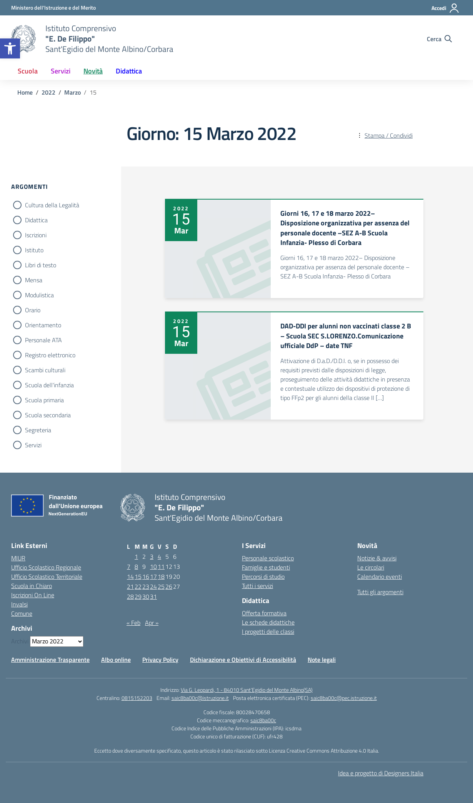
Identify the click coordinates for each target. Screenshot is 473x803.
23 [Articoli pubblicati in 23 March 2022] (145, 586)
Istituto (34, 250)
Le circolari (370, 567)
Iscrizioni (36, 235)
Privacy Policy (160, 659)
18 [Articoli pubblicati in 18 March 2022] (161, 576)
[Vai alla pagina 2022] (48, 92)
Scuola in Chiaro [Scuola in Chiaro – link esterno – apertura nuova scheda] (31, 585)
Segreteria (38, 430)
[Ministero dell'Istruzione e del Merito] (53, 7)
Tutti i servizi (257, 585)
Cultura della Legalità (52, 205)
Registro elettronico (50, 355)
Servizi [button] (60, 71)
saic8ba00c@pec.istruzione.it (344, 698)
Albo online (116, 659)
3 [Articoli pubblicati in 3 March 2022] (151, 556)
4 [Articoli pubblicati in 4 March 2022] (159, 556)
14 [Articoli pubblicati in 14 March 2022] (130, 576)
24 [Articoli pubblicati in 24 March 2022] (153, 586)
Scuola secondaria (48, 415)
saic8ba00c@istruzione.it (200, 698)
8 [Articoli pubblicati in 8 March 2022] (136, 566)
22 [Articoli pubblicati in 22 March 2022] (138, 586)
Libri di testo (40, 265)
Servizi (33, 445)
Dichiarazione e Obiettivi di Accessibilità (243, 659)
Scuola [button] (28, 71)
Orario (32, 310)
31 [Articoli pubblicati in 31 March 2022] (153, 596)
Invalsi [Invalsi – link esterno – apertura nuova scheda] (19, 604)
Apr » (151, 622)
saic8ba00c (263, 720)
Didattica (36, 220)
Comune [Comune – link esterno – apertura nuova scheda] (21, 613)
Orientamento (43, 325)
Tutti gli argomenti (380, 591)
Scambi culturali (45, 370)
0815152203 (137, 698)
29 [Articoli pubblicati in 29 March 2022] (138, 596)
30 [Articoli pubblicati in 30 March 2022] (145, 596)
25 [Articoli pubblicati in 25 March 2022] (161, 586)
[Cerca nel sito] (439, 39)
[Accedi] (445, 8)
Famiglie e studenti (266, 567)
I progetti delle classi (268, 631)
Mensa (33, 280)
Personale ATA (43, 340)
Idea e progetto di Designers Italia (380, 773)
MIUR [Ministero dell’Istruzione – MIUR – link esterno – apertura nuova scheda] (18, 558)
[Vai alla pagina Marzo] (72, 92)
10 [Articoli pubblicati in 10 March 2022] (153, 566)
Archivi (19, 641)
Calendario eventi (379, 576)
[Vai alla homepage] (23, 39)
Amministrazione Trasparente (50, 659)
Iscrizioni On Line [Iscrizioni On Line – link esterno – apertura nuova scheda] (32, 595)
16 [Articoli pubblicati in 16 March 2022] (145, 576)
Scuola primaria (44, 400)
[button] (10, 48)
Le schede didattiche (268, 622)
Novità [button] (93, 71)
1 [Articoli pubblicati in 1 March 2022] (136, 556)
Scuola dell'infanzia (49, 385)
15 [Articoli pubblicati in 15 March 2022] (138, 576)
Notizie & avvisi (376, 558)
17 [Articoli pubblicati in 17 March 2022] (153, 576)
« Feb (133, 622)
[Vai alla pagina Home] (25, 92)
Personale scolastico (268, 558)
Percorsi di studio (263, 576)
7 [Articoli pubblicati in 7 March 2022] (128, 566)
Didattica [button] (129, 71)
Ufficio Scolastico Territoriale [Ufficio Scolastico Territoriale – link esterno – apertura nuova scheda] (46, 576)
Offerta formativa (264, 613)
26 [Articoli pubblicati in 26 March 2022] (168, 586)
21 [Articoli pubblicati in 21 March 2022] (130, 586)
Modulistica (39, 295)
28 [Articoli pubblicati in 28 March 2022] (130, 596)
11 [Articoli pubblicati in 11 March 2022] (161, 566)
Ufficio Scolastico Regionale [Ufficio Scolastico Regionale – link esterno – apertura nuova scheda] (46, 567)
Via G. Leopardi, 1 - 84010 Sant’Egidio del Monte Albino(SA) (247, 690)
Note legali (322, 659)
